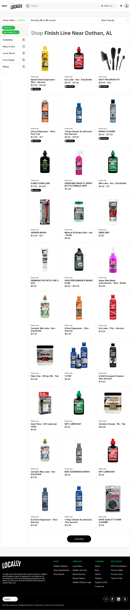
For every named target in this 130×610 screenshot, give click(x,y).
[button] (14, 40)
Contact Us (99, 586)
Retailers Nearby (61, 566)
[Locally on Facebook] (112, 599)
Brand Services (79, 574)
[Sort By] (114, 20)
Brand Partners (79, 578)
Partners (98, 578)
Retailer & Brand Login (82, 582)
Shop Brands (59, 574)
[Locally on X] (124, 599)
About (97, 566)
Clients (98, 574)
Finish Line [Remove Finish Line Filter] (8, 28)
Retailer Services (80, 570)
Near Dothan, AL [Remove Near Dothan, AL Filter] (11, 32)
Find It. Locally (108, 6)
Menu (4, 6)
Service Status (117, 570)
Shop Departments (61, 570)
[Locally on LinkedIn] (118, 599)
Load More (79, 539)
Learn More (77, 566)
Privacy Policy (117, 574)
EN (121, 6)
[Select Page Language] (10, 599)
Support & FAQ (101, 582)
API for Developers (119, 566)
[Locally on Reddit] (105, 599)
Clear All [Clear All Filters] (21, 20)
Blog (97, 570)
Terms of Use (116, 578)
